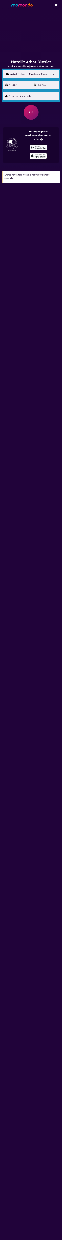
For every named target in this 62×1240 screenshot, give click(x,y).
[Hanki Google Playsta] (38, 148)
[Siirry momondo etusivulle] (22, 5)
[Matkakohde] (34, 74)
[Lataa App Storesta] (38, 156)
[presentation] (38, 156)
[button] (5, 5)
